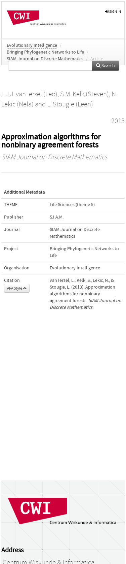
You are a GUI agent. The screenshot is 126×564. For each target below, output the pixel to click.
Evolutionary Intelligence (32, 45)
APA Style (17, 288)
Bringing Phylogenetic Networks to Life (45, 52)
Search (105, 65)
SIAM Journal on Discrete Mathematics (45, 59)
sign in (113, 11)
